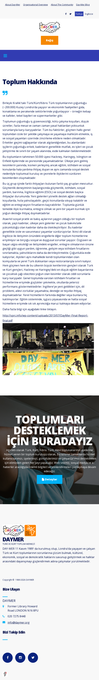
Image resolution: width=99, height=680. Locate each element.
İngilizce (89, 13)
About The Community (62, 4)
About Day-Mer (12, 4)
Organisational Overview (35, 4)
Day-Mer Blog (83, 4)
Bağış (49, 40)
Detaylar (49, 479)
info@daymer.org (19, 622)
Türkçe (79, 13)
